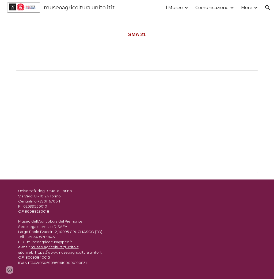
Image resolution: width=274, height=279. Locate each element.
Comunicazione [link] (212, 7)
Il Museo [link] (174, 7)
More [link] (246, 7)
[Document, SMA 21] (137, 121)
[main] (136, 32)
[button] (267, 7)
